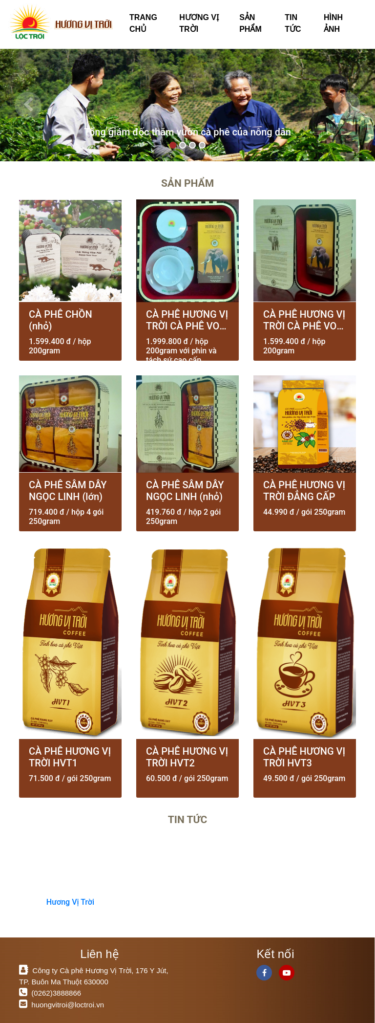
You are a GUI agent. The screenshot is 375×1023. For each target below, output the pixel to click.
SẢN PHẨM (250, 23)
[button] (28, 105)
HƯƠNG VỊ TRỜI (199, 23)
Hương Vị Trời (70, 902)
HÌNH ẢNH (333, 23)
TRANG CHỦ (143, 23)
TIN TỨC (293, 23)
